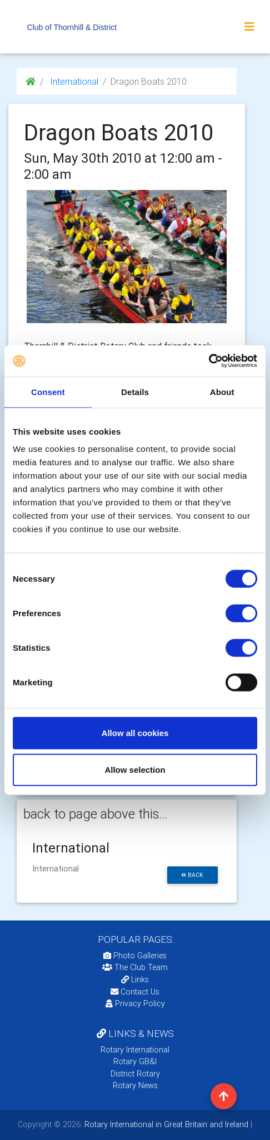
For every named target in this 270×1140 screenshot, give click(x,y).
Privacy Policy (135, 1003)
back (192, 875)
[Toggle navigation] (249, 27)
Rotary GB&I (135, 1061)
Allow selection (134, 769)
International (73, 81)
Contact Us (135, 992)
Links (135, 980)
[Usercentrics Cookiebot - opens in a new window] (208, 361)
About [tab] (222, 391)
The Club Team (135, 967)
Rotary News (135, 1085)
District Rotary (135, 1074)
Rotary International (135, 1050)
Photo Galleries (135, 956)
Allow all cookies (135, 733)
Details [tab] (135, 391)
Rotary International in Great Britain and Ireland (165, 1124)
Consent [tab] (48, 391)
